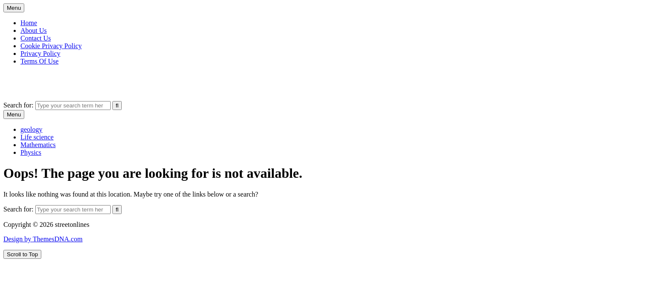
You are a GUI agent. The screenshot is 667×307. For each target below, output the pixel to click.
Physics (30, 152)
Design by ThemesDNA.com (43, 239)
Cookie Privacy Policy (51, 45)
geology (31, 129)
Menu (14, 8)
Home (28, 22)
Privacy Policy (40, 53)
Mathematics (38, 144)
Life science (37, 137)
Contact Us (35, 38)
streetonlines (20, 75)
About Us (33, 30)
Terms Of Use (39, 61)
